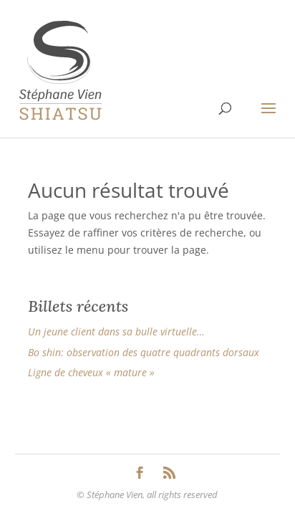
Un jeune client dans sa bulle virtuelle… (116, 331)
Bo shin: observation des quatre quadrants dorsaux (143, 352)
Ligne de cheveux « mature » (91, 372)
